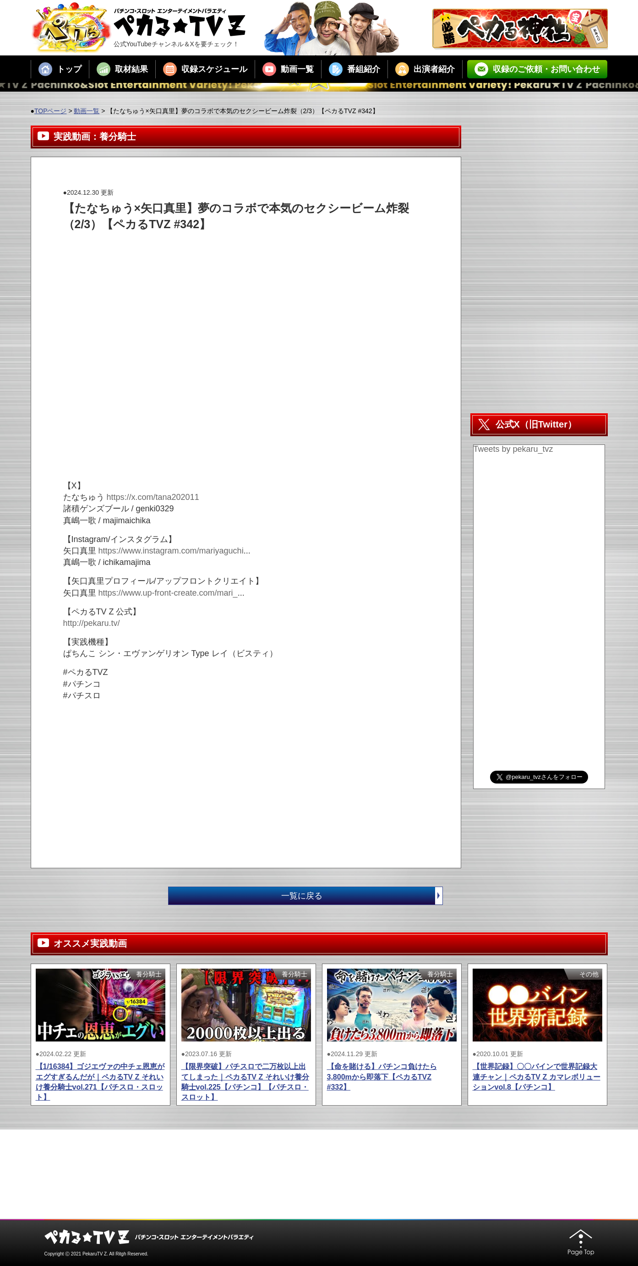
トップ (60, 69)
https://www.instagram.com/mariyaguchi (171, 550)
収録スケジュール (205, 69)
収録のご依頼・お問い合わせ (537, 69)
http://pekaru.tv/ (91, 623)
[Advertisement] (230, 253)
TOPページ (50, 111)
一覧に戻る (361, 895)
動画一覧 (288, 69)
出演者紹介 (425, 69)
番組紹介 (354, 69)
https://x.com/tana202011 (153, 497)
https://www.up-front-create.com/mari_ (168, 592)
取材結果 (122, 69)
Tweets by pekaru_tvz (513, 449)
